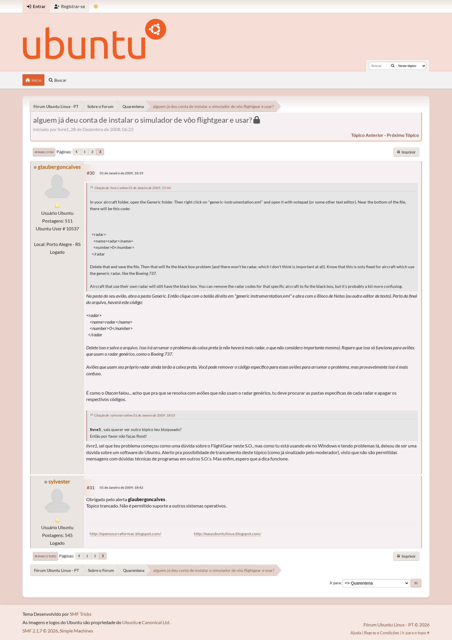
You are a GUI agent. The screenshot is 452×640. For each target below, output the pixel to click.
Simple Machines (76, 630)
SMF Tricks (80, 614)
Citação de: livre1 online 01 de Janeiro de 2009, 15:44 (132, 188)
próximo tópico (403, 135)
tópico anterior (367, 135)
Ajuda (356, 632)
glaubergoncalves (59, 166)
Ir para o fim (44, 152)
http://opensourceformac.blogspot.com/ (125, 533)
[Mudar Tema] (95, 6)
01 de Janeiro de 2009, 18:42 (121, 487)
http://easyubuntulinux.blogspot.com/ (227, 533)
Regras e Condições (381, 632)
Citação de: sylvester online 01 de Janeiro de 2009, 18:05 (134, 415)
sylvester (59, 481)
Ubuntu (130, 622)
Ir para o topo (45, 556)
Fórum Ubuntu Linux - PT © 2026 (397, 624)
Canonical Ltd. (156, 622)
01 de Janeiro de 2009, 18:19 (121, 173)
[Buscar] (392, 66)
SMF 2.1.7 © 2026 (40, 630)
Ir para (335, 583)
